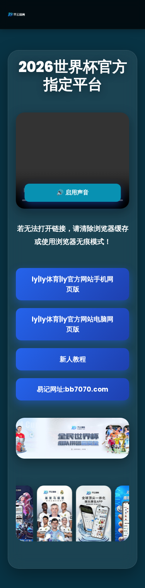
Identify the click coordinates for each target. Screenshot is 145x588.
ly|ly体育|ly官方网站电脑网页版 (72, 324)
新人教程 (73, 359)
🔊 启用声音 (72, 192)
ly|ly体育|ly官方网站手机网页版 (72, 284)
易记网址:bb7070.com (72, 389)
